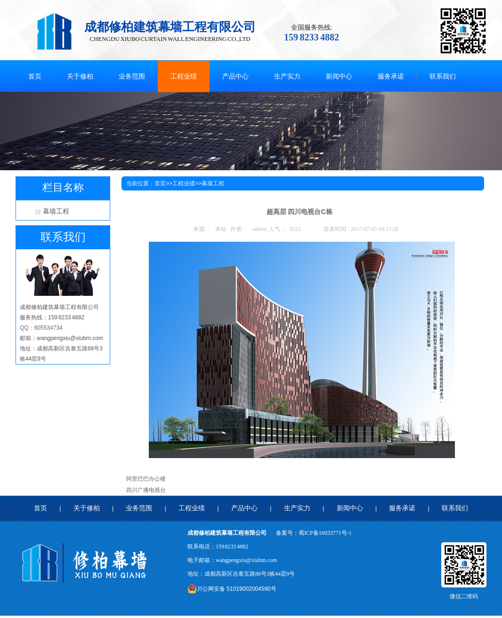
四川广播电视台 (146, 490)
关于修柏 (86, 508)
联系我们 (455, 508)
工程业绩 (183, 183)
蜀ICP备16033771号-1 (325, 533)
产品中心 (244, 508)
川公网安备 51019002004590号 (231, 589)
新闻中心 (350, 508)
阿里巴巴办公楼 (146, 478)
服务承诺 (402, 508)
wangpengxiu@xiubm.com (246, 560)
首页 (160, 183)
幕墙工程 (56, 211)
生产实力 (297, 508)
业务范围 (139, 508)
